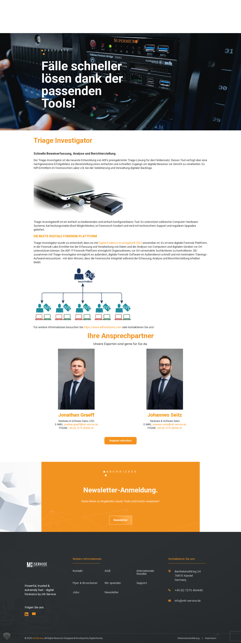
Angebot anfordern (120, 440)
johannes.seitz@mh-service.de (169, 424)
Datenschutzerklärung (188, 638)
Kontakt (78, 570)
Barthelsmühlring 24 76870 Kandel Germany (188, 576)
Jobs (76, 592)
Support (141, 582)
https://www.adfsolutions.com (102, 327)
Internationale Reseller (145, 572)
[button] (7, 636)
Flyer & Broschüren (85, 582)
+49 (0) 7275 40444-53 (81, 428)
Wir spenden (113, 582)
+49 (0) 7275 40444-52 (169, 428)
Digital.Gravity (96, 638)
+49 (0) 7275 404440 (189, 590)
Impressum (210, 638)
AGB (107, 570)
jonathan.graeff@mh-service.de (81, 424)
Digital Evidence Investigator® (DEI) (120, 242)
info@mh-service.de (188, 600)
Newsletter (121, 520)
